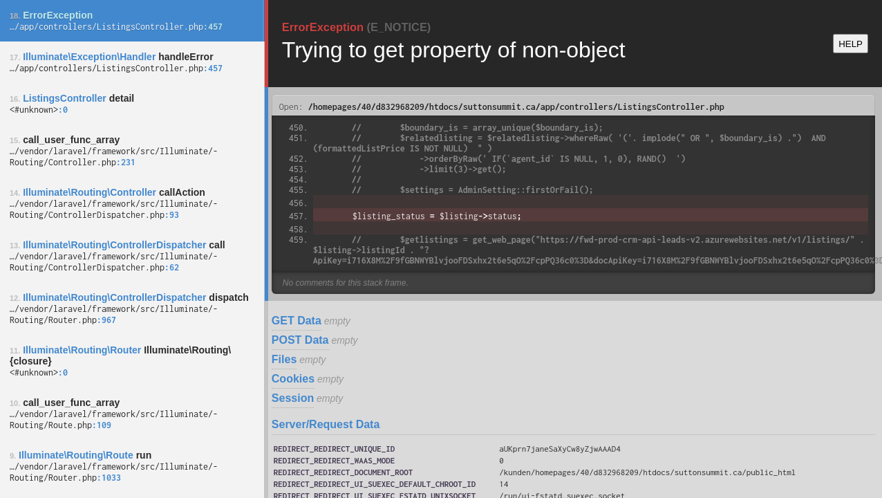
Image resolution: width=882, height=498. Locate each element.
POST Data (300, 340)
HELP (850, 44)
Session (293, 398)
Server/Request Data (326, 424)
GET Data (296, 320)
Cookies (293, 379)
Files (284, 359)
